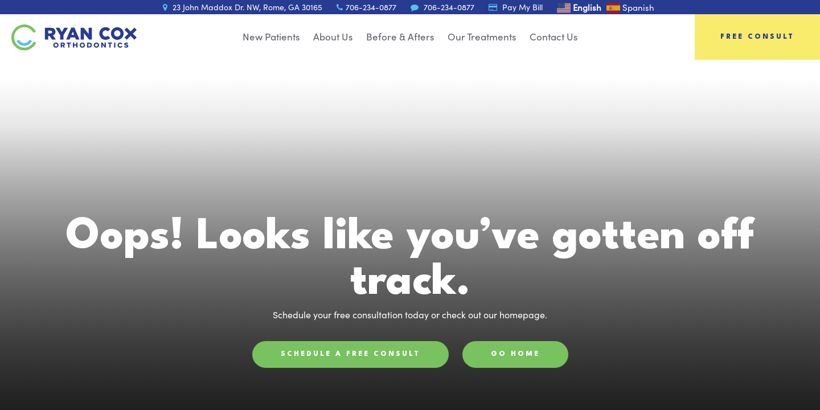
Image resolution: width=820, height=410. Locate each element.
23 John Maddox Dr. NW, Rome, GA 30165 (242, 7)
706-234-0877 (366, 7)
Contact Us (553, 36)
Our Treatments (482, 36)
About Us (332, 36)
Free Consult (757, 37)
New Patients (271, 36)
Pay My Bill (516, 7)
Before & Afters (400, 36)
